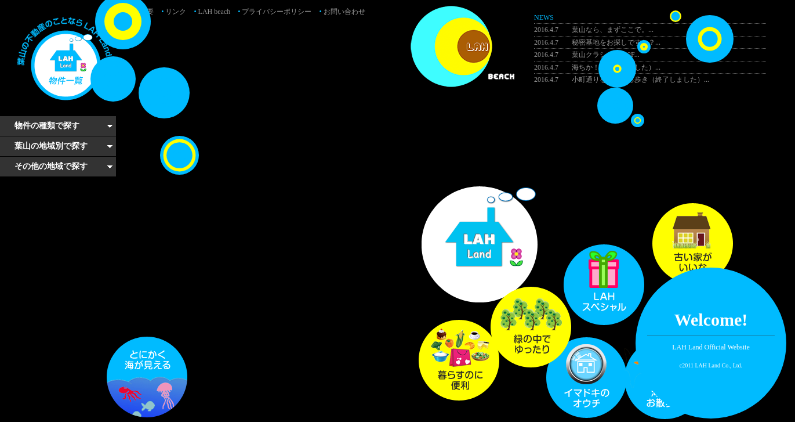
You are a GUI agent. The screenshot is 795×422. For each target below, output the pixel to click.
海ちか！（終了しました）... (597, 67)
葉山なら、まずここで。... (594, 30)
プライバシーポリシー (274, 12)
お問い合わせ (342, 12)
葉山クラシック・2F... (587, 55)
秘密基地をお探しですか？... (597, 42)
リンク (173, 12)
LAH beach (212, 12)
